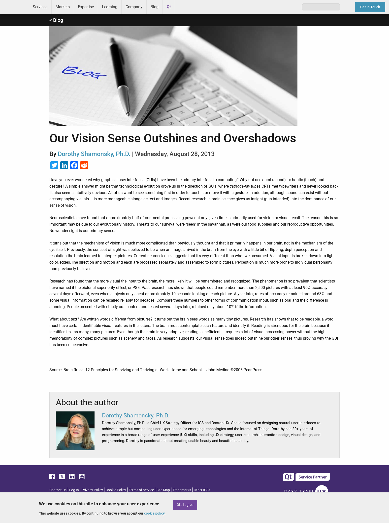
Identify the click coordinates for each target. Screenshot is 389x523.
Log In (74, 490)
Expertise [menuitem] (86, 6)
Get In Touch (370, 7)
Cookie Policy (116, 490)
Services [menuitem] (40, 6)
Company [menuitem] (134, 6)
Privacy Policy (92, 490)
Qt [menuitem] (169, 6)
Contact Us (57, 490)
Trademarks (182, 490)
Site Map (163, 490)
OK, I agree (185, 505)
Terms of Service (141, 490)
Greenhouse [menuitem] (182, 6)
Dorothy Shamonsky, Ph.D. (94, 154)
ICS (14, 7)
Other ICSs (202, 490)
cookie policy (154, 513)
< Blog (56, 20)
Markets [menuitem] (63, 6)
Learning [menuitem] (109, 6)
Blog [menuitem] (155, 6)
